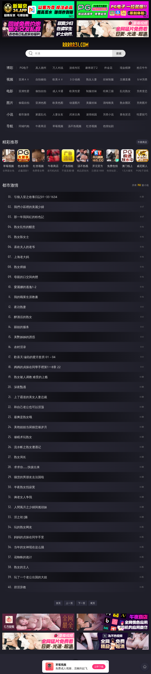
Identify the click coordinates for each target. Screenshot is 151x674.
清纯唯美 (108, 103)
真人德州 (41, 68)
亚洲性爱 (24, 91)
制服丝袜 (91, 91)
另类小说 (108, 114)
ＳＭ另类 (142, 79)
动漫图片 (74, 103)
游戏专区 (74, 68)
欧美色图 (57, 103)
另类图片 (142, 103)
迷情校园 (91, 114)
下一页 (81, 603)
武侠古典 (74, 114)
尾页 (92, 603)
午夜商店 (41, 126)
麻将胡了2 (91, 68)
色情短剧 (108, 126)
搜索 (119, 53)
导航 (9, 126)
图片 (9, 102)
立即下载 (99, 666)
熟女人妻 (91, 79)
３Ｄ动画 (74, 79)
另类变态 (142, 91)
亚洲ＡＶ (24, 79)
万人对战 (57, 68)
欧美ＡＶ (57, 79)
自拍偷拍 (41, 79)
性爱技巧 (142, 114)
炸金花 (108, 68)
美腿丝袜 (91, 103)
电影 (9, 91)
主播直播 (125, 79)
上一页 (69, 603)
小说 (9, 114)
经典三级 (108, 91)
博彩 (9, 67)
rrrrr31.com (75, 45)
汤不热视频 (74, 126)
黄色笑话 (125, 114)
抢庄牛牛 (142, 68)
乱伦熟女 (125, 91)
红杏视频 (91, 126)
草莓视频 (57, 126)
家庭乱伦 (41, 114)
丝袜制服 (108, 79)
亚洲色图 (41, 103)
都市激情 (24, 114)
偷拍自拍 (41, 91)
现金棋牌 (125, 68)
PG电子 (24, 68)
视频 (9, 79)
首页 (58, 603)
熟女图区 (125, 103)
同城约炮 (24, 126)
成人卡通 (57, 91)
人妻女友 (57, 114)
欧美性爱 (74, 91)
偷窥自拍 (24, 103)
